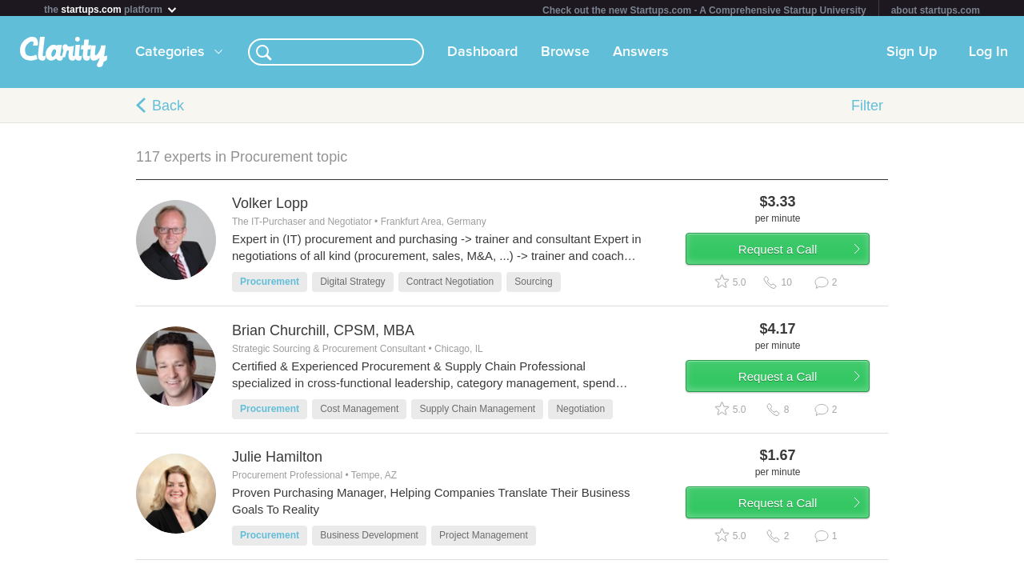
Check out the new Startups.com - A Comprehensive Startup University (704, 10)
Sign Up (911, 55)
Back (168, 109)
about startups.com (935, 10)
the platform (111, 9)
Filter (867, 109)
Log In (988, 55)
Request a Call (793, 259)
